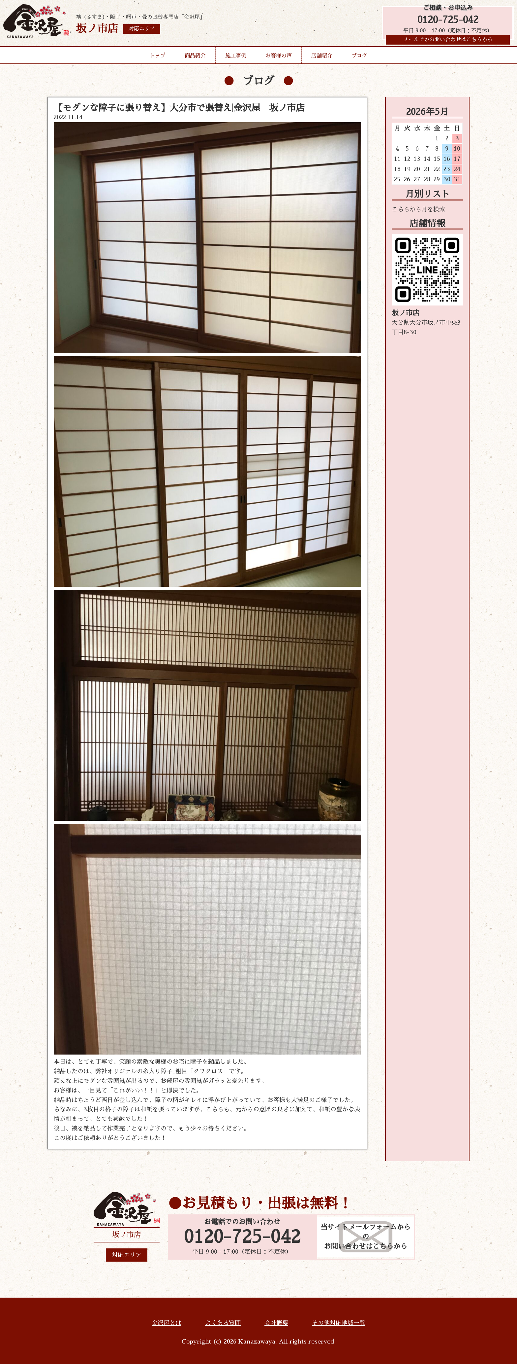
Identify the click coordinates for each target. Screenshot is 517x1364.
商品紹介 (195, 57)
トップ (158, 57)
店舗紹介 (321, 57)
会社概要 (276, 1323)
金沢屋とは (166, 1323)
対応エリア (126, 1255)
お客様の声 (278, 57)
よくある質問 (223, 1323)
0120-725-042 (447, 20)
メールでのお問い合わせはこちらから (448, 41)
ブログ (359, 57)
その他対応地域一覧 (338, 1323)
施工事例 (235, 57)
